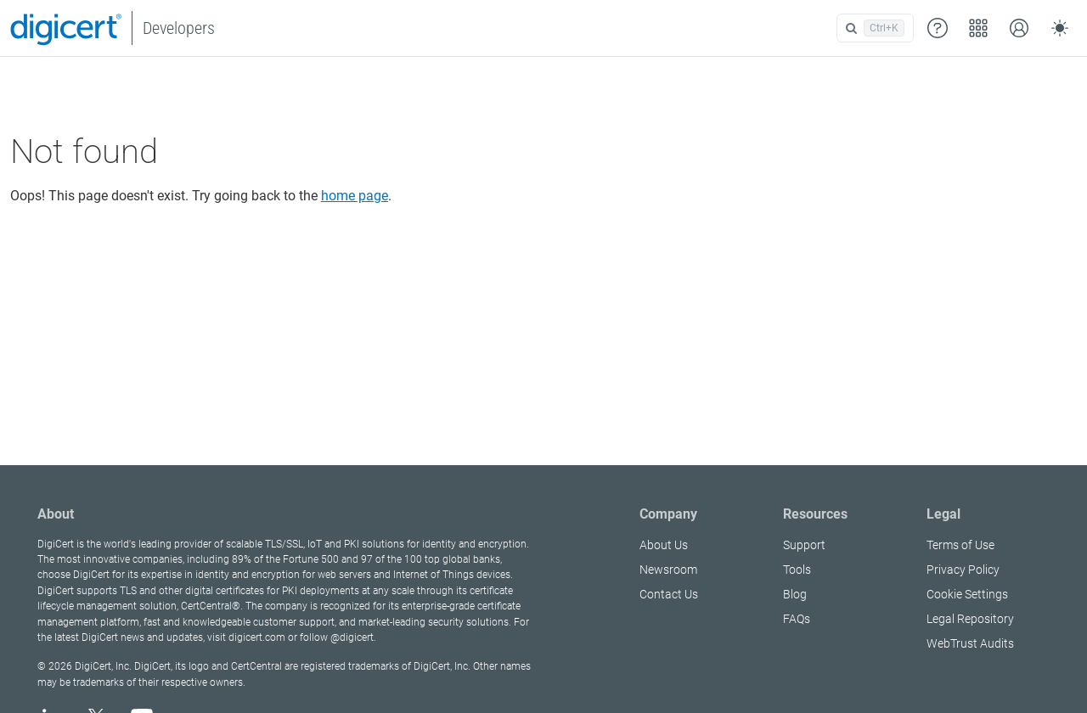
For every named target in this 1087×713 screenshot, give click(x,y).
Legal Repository (970, 619)
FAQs (796, 619)
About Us (663, 545)
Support (804, 545)
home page (354, 196)
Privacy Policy (963, 569)
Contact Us (668, 594)
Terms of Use (960, 545)
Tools (797, 569)
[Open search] (875, 28)
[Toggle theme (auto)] (1060, 28)
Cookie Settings (967, 594)
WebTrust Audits (970, 643)
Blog (795, 594)
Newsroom (668, 569)
